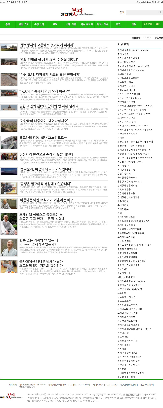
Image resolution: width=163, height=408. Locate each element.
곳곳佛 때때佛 (124, 241)
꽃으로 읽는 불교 (125, 82)
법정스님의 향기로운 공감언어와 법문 (135, 130)
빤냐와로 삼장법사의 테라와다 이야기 (135, 158)
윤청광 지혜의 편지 (126, 225)
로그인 (150, 2)
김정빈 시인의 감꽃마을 (129, 285)
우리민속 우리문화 (126, 237)
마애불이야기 (124, 345)
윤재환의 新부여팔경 (127, 353)
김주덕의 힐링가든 (126, 193)
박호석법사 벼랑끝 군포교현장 (132, 261)
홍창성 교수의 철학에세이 (130, 182)
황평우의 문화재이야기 (128, 325)
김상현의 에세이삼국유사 (129, 229)
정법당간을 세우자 (126, 217)
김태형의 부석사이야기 (128, 197)
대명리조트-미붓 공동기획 (130, 309)
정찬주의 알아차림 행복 (129, 58)
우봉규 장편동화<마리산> (129, 98)
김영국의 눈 (123, 209)
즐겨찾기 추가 (21, 2)
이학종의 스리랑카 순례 (129, 365)
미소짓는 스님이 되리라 (129, 265)
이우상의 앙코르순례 (127, 321)
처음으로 (140, 2)
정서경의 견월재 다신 (127, 186)
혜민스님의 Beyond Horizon (131, 281)
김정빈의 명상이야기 (127, 253)
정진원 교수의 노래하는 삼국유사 (133, 50)
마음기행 (122, 349)
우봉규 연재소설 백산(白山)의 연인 (134, 114)
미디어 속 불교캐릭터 (127, 249)
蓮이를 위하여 (124, 74)
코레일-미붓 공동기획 (128, 313)
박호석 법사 (123, 166)
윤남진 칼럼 (123, 205)
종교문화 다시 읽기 (126, 62)
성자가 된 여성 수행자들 (129, 94)
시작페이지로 (6, 2)
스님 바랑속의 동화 (126, 118)
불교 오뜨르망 (124, 301)
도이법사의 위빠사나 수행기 (131, 373)
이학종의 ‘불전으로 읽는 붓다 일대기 (135, 329)
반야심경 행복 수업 (126, 102)
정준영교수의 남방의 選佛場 (131, 233)
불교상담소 (123, 337)
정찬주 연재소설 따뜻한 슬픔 (131, 146)
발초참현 (159, 38)
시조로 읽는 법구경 (126, 297)
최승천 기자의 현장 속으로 (130, 162)
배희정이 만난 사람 (126, 170)
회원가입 (159, 2)
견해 (120, 213)
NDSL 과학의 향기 (126, 277)
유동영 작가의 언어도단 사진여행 (133, 126)
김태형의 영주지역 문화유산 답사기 (134, 150)
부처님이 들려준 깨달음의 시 (131, 70)
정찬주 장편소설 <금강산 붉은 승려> (135, 245)
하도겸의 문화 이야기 (127, 178)
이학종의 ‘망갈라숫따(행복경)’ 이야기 (135, 106)
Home (137, 38)
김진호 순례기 (124, 174)
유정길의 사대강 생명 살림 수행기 (133, 154)
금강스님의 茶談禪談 (127, 257)
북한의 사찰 (123, 333)
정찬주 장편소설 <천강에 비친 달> (133, 221)
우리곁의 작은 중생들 (127, 341)
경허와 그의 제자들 (126, 90)
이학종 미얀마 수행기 (127, 134)
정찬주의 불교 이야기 (127, 305)
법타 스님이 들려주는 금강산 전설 (133, 66)
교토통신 (122, 293)
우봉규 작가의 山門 (127, 122)
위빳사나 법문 (124, 189)
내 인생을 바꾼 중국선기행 (130, 289)
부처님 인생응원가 (126, 86)
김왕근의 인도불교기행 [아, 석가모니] (135, 142)
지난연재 (147, 38)
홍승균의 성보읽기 (126, 377)
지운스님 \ (122, 269)
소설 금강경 (123, 54)
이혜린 (121, 138)
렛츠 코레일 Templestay (129, 357)
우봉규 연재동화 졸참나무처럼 (132, 110)
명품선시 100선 (125, 273)
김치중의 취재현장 (126, 317)
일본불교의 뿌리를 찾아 (129, 361)
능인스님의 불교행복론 (128, 78)
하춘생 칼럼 (123, 201)
